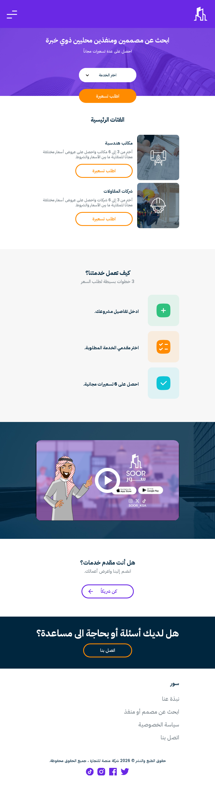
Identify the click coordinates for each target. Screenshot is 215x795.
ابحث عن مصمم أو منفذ (151, 712)
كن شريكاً (102, 591)
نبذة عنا (170, 699)
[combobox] (107, 75)
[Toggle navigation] (12, 14)
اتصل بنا (105, 650)
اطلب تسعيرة (107, 96)
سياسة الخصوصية (158, 724)
